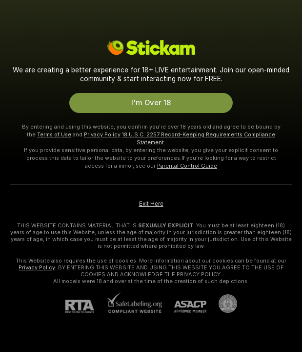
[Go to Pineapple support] (221, 303)
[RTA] (85, 306)
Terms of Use (54, 134)
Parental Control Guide (187, 165)
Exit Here (151, 203)
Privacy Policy (102, 134)
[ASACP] (184, 307)
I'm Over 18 (151, 102)
